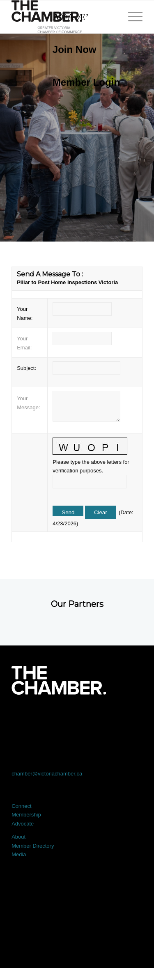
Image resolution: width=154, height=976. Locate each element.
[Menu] (131, 16)
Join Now (75, 49)
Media (18, 854)
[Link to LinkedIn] (77, 717)
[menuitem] (82, 49)
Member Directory (32, 846)
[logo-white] (58, 680)
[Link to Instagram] (103, 717)
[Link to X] (51, 717)
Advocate (22, 824)
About (18, 837)
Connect (21, 806)
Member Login (86, 82)
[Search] (82, 16)
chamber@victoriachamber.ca (46, 774)
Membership (26, 815)
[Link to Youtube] (129, 717)
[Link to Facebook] (24, 717)
